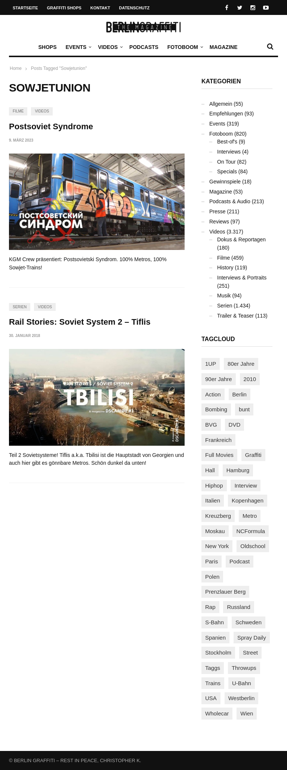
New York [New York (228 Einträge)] (217, 546)
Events (77, 47)
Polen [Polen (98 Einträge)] (212, 576)
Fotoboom (184, 47)
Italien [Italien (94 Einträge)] (212, 500)
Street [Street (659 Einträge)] (250, 652)
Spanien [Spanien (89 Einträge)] (215, 637)
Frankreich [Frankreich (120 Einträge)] (218, 440)
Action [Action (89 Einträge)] (213, 394)
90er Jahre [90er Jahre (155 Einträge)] (218, 379)
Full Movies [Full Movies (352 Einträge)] (219, 455)
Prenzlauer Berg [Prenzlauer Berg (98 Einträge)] (225, 591)
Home (16, 68)
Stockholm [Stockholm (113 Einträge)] (218, 652)
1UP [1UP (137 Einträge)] (210, 364)
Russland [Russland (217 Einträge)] (238, 607)
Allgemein (220, 104)
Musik (224, 296)
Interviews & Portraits (241, 278)
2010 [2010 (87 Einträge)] (250, 379)
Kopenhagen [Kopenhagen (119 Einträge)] (247, 500)
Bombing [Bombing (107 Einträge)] (216, 409)
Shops (47, 47)
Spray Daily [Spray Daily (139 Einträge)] (251, 637)
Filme (18, 111)
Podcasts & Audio (229, 201)
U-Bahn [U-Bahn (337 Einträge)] (241, 683)
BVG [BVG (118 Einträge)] (211, 424)
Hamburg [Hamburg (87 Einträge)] (238, 470)
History (225, 267)
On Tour (226, 162)
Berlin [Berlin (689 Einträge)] (239, 394)
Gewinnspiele (225, 182)
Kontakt (100, 8)
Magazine (224, 47)
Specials (227, 171)
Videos (109, 47)
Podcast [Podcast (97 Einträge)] (239, 561)
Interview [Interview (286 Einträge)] (245, 485)
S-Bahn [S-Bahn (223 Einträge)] (214, 622)
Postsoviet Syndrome (51, 126)
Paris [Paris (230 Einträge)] (211, 561)
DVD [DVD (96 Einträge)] (235, 424)
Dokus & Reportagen (241, 239)
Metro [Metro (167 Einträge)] (250, 516)
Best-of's (227, 142)
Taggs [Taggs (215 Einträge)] (212, 668)
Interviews (229, 152)
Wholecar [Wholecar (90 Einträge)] (217, 713)
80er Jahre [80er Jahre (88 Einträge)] (241, 364)
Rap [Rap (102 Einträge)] (210, 607)
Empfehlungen (226, 114)
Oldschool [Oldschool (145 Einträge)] (252, 546)
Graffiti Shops (64, 8)
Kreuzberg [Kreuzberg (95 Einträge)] (218, 516)
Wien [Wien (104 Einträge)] (246, 713)
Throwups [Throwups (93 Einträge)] (244, 668)
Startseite (25, 8)
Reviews (219, 222)
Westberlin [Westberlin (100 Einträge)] (241, 698)
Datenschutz (134, 8)
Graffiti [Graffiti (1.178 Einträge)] (253, 455)
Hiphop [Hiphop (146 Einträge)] (214, 485)
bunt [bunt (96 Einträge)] (244, 409)
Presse (217, 211)
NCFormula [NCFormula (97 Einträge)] (250, 531)
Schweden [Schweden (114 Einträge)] (248, 622)
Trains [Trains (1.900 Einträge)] (212, 683)
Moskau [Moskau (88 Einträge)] (215, 531)
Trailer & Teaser (235, 316)
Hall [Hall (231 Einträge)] (210, 470)
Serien (20, 307)
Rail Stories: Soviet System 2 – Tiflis (80, 322)
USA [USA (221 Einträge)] (211, 698)
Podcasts (143, 47)
